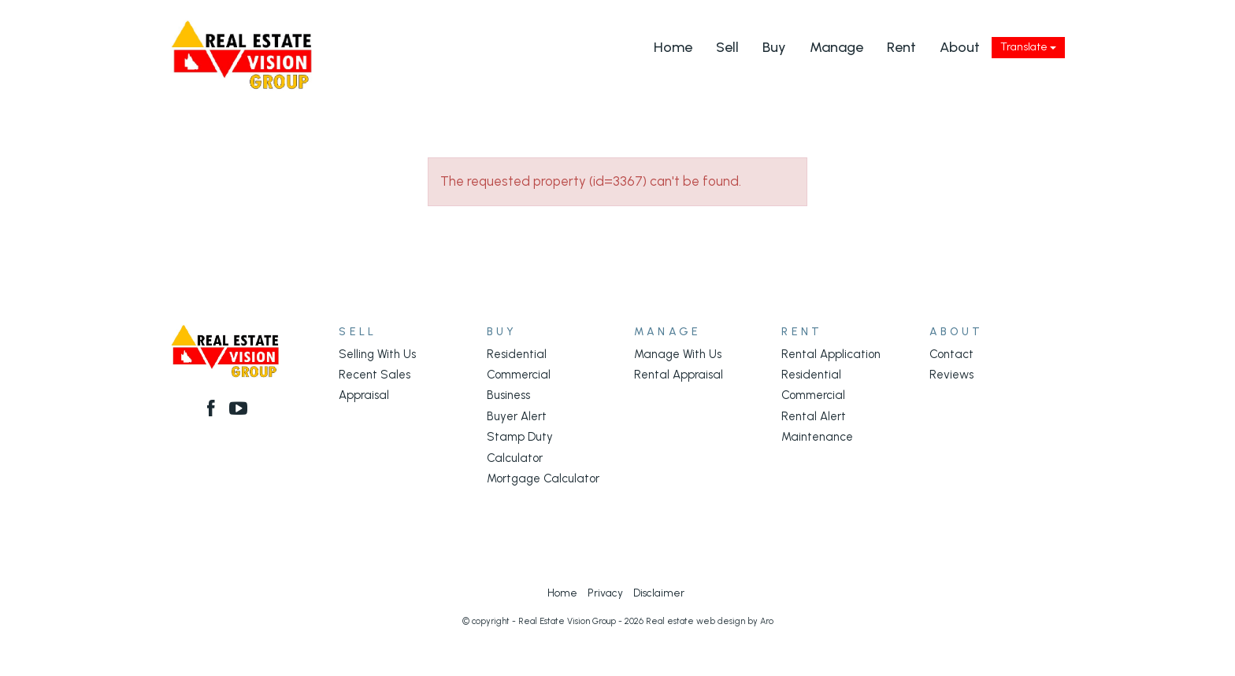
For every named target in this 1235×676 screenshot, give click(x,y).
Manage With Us (677, 354)
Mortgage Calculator (543, 478)
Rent (901, 47)
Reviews (951, 375)
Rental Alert (813, 416)
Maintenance (817, 437)
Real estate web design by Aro (709, 621)
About (960, 47)
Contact (951, 354)
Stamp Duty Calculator (520, 447)
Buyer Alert (517, 416)
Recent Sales (374, 375)
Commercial (519, 375)
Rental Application (831, 354)
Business (508, 395)
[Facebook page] (213, 410)
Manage (836, 47)
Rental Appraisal (678, 375)
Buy (774, 47)
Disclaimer (658, 592)
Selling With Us (377, 354)
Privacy (605, 592)
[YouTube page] (239, 410)
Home (673, 47)
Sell (727, 47)
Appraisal (364, 395)
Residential (517, 354)
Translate (1028, 47)
